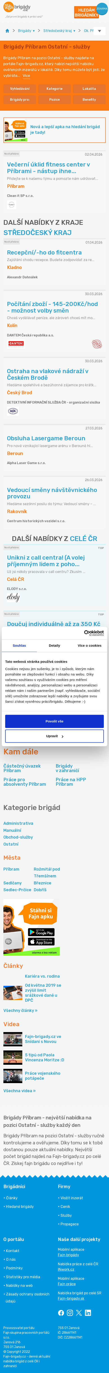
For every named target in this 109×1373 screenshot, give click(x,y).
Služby (66, 1215)
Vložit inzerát (72, 1198)
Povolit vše (54, 721)
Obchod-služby (18, 837)
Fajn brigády (68, 1255)
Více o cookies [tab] (90, 645)
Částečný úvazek (22, 768)
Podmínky (14, 1268)
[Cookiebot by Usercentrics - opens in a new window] (84, 633)
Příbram (11, 869)
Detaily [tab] (54, 645)
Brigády (67, 768)
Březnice (42, 883)
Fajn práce (67, 1284)
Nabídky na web (19, 1285)
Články (12, 1198)
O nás (11, 1259)
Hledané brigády (20, 1206)
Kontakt (12, 1251)
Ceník (65, 1206)
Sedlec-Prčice (17, 889)
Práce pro (24, 781)
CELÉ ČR (83, 539)
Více (26, 75)
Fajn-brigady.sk (71, 1298)
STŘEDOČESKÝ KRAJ (37, 233)
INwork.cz (66, 1269)
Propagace (70, 1224)
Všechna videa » (19, 1090)
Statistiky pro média (23, 1277)
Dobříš (40, 889)
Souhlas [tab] (19, 645)
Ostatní (10, 844)
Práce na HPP (71, 781)
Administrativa (18, 823)
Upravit (54, 736)
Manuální (12, 830)
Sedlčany (12, 883)
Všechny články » (20, 1010)
